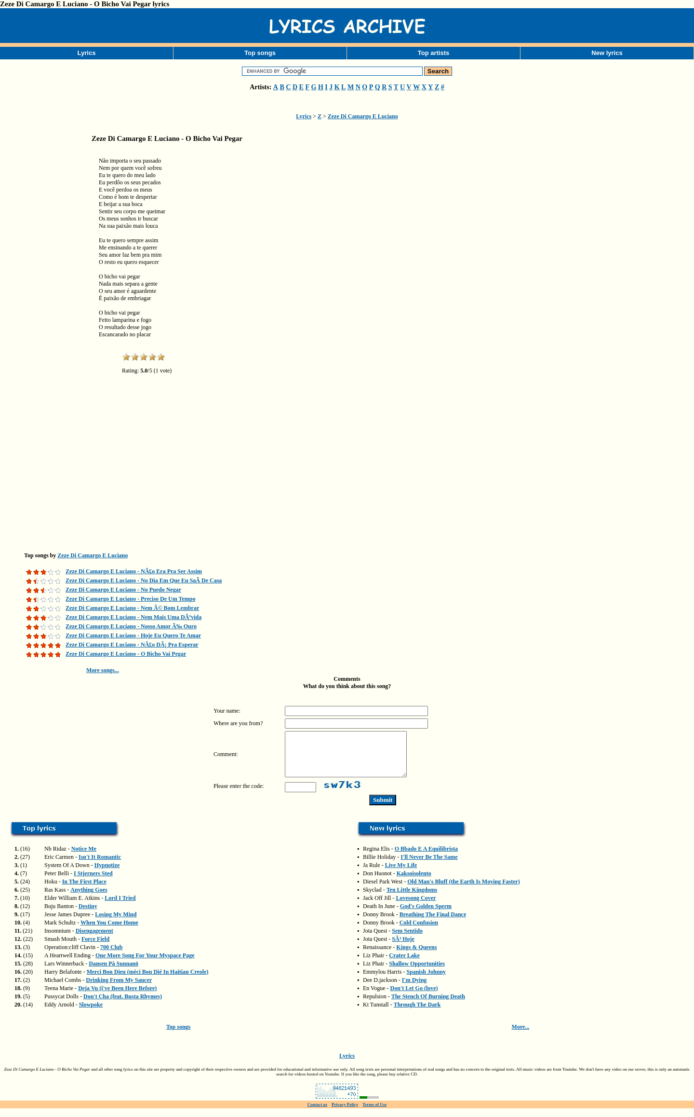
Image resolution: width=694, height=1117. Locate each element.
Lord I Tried (120, 906)
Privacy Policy (345, 1113)
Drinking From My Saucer (119, 988)
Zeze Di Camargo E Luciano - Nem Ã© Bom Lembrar (132, 608)
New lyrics (606, 52)
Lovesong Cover (416, 906)
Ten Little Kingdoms (412, 898)
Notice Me (83, 857)
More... (521, 1035)
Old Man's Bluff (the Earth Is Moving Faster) (463, 890)
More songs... (102, 670)
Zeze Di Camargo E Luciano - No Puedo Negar (123, 589)
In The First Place (84, 890)
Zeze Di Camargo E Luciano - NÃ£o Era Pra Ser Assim (134, 571)
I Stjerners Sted (93, 882)
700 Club (111, 955)
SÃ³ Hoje (403, 947)
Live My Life (401, 873)
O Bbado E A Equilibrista (426, 857)
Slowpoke (91, 1013)
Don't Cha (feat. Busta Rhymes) (122, 1005)
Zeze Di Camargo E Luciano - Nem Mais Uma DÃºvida (133, 617)
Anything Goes (88, 898)
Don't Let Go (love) (414, 996)
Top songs (260, 52)
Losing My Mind (115, 923)
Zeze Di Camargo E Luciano (363, 116)
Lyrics (87, 52)
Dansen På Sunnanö (113, 972)
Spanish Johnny (426, 980)
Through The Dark (417, 1013)
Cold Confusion (419, 931)
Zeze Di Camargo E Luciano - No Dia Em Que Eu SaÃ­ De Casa (144, 580)
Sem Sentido (407, 939)
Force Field (95, 947)
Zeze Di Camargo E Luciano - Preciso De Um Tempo (130, 598)
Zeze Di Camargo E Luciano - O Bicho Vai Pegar (126, 653)
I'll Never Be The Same (428, 865)
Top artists (434, 52)
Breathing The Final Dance (433, 923)
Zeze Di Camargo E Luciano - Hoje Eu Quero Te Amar (133, 635)
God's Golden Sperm (426, 914)
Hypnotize (107, 873)
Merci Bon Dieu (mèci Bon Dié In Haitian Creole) (148, 980)
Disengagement (94, 939)
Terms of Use (374, 1113)
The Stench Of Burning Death (428, 1005)
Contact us (317, 1113)
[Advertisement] (48, 301)
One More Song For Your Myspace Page (145, 964)
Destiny (88, 914)
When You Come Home (109, 931)
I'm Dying (414, 988)
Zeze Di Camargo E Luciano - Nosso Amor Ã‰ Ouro (131, 626)
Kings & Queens (416, 955)
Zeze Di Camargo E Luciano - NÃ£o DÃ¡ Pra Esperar (132, 644)
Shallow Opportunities (417, 972)
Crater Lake (404, 964)
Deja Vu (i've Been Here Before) (117, 996)
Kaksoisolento (414, 882)
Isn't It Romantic (100, 865)
